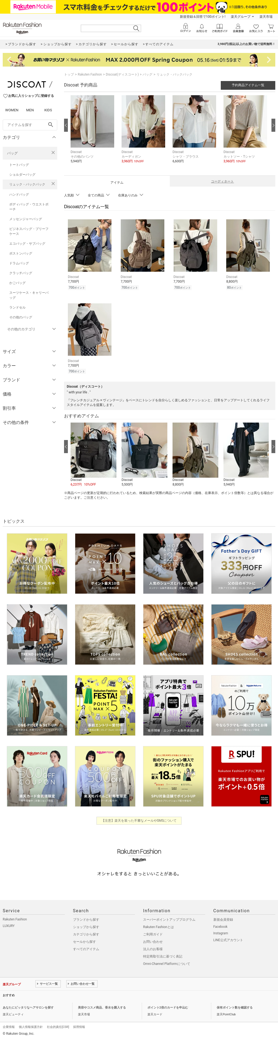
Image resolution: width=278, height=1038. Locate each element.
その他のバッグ (20, 317)
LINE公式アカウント (228, 938)
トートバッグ (19, 165)
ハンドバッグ (19, 194)
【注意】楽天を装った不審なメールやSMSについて (139, 819)
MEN (30, 110)
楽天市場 (266, 17)
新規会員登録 (223, 918)
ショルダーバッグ (22, 175)
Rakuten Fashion (90, 74)
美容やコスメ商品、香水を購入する (102, 1006)
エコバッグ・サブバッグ (27, 244)
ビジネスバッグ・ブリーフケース (29, 231)
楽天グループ (240, 17)
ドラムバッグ (19, 263)
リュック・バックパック (27, 184)
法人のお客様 (153, 947)
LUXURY (9, 924)
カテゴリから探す (86, 933)
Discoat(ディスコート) (122, 74)
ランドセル (17, 307)
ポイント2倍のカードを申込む (167, 1006)
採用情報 (79, 1025)
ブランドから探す (86, 918)
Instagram (220, 932)
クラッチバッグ (20, 273)
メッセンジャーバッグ (25, 219)
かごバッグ (17, 283)
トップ (69, 74)
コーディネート (222, 181)
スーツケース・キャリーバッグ (29, 295)
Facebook (220, 925)
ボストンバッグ (20, 253)
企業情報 (9, 1025)
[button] (93, 133)
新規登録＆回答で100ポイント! (202, 17)
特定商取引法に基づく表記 (162, 955)
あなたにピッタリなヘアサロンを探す (28, 1006)
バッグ (12, 153)
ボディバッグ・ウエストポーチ (29, 206)
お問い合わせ (153, 940)
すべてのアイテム (86, 947)
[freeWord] (30, 124)
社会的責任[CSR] (58, 1025)
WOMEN (12, 110)
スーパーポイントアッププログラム (169, 918)
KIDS (48, 110)
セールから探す (84, 940)
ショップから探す (86, 925)
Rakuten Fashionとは (158, 925)
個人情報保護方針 (31, 1025)
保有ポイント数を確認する (235, 1006)
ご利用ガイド (153, 933)
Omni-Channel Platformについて (166, 962)
